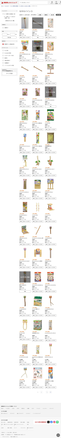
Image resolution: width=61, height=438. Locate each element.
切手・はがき (3, 419)
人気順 (39, 15)
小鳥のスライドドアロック (49, 31)
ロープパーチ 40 (22, 329)
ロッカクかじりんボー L (23, 214)
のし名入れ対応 (7, 53)
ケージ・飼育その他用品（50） (9, 14)
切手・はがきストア (4, 410)
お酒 (27, 421)
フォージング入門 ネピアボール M (37, 54)
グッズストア (28, 410)
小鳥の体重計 (34, 377)
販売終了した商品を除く (9, 44)
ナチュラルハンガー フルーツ (49, 169)
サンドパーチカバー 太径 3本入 (37, 146)
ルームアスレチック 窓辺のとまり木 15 (37, 354)
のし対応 (5, 50)
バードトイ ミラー (48, 214)
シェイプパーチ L (22, 77)
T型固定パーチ (47, 77)
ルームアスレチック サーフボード (50, 329)
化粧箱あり (6, 63)
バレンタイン (45, 405)
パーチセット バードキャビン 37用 (37, 237)
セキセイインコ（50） (10, 20)
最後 (50, 389)
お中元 (18, 405)
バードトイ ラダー (35, 214)
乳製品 (28, 419)
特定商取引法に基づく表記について (19, 431)
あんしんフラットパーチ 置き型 (37, 260)
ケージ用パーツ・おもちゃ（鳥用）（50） (9, 17)
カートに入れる (27, 37)
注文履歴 (56, 3)
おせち (33, 405)
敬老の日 (23, 405)
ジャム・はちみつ (10, 421)
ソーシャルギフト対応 (8, 65)
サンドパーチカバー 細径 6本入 (37, 123)
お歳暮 (28, 405)
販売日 (46, 15)
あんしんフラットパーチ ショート (24, 146)
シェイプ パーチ (34, 31)
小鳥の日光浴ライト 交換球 (49, 377)
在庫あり (5, 27)
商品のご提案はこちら (14, 433)
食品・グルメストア (20, 410)
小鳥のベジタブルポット (23, 123)
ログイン (52, 3)
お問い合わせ (15, 429)
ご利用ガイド (3, 429)
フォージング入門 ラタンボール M (24, 54)
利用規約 (2, 431)
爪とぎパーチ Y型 (22, 377)
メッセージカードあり (8, 55)
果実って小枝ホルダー (22, 283)
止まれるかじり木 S (48, 260)
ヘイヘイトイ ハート (22, 100)
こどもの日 (7, 405)
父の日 (13, 405)
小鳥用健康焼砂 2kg (48, 146)
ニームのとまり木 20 (48, 237)
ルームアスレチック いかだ (23, 353)
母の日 (2, 405)
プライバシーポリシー (5, 433)
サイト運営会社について (9, 431)
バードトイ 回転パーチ (35, 306)
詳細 (21, 37)
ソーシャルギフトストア (37, 410)
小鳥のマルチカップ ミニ (49, 54)
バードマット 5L (47, 123)
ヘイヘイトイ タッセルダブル (49, 100)
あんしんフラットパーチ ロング (24, 260)
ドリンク (22, 421)
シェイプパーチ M (35, 77)
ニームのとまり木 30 (22, 306)
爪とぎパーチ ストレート (49, 353)
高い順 (52, 15)
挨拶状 (5, 58)
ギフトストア (12, 410)
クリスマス (38, 405)
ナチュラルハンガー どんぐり (36, 169)
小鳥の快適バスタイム (35, 329)
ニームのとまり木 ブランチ (49, 306)
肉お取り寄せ (16, 419)
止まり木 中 (21, 31)
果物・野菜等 (23, 419)
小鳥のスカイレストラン (23, 237)
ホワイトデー (52, 405)
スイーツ (15, 424)
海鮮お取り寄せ (10, 419)
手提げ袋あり (6, 60)
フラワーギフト (23, 424)
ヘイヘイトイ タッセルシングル (37, 100)
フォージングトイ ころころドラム (50, 283)
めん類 (2, 424)
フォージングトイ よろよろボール (37, 283)
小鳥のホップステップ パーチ (24, 169)
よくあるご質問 (9, 429)
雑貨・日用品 (10, 424)
